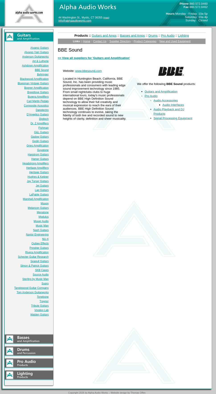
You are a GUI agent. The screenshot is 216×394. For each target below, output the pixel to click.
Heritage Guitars (39, 172)
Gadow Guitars (40, 136)
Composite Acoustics (36, 105)
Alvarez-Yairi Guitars (36, 52)
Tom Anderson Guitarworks (32, 292)
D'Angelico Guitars (38, 114)
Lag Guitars (42, 190)
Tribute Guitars (40, 305)
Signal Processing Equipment (173, 118)
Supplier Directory (119, 41)
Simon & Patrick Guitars (34, 265)
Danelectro (42, 110)
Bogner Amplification (36, 87)
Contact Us (99, 41)
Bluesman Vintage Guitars (33, 83)
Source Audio (41, 274)
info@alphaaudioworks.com (75, 20)
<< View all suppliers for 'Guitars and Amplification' (94, 58)
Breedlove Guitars (38, 92)
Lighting (183, 35)
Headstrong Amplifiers (35, 163)
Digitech (44, 119)
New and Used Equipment (174, 41)
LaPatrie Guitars (39, 194)
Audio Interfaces (173, 105)
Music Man (42, 225)
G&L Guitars (41, 132)
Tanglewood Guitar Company (31, 287)
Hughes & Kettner (38, 176)
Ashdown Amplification (35, 65)
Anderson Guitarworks (35, 56)
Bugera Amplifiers (38, 96)
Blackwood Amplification (34, 78)
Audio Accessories (166, 100)
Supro (45, 283)
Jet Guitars (42, 185)
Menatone (43, 212)
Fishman (43, 127)
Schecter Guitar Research (33, 256)
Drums (152, 35)
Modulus (44, 216)
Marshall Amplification (36, 199)
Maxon (45, 203)
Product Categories (145, 41)
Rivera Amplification (37, 252)
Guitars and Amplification (161, 91)
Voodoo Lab (41, 310)
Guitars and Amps (104, 35)
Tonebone (43, 296)
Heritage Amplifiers (37, 167)
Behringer (43, 74)
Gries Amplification (37, 145)
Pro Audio (168, 35)
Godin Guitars (40, 141)
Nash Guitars (41, 230)
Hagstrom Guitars (38, 154)
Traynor (44, 301)
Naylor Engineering (37, 234)
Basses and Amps (132, 35)
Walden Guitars (39, 314)
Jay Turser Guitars (38, 181)
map (106, 17)
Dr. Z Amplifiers (40, 123)
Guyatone (43, 150)
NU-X (45, 239)
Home (86, 41)
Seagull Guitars (39, 261)
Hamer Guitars (40, 159)
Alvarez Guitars (39, 47)
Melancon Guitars (38, 207)
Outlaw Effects (40, 243)
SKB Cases (42, 270)
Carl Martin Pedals (38, 101)
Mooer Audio (41, 221)
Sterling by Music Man (35, 279)
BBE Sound (42, 70)
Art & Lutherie (40, 61)
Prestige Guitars (39, 247)
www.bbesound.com (88, 70)
